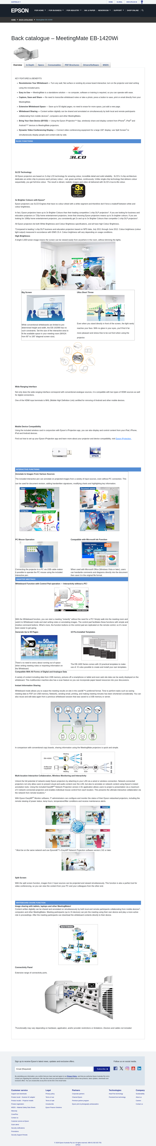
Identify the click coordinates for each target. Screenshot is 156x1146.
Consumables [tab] (54, 65)
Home (111, 2)
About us (139, 1097)
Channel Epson (77, 1097)
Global (119, 2)
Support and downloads (19, 1094)
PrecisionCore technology (117, 1097)
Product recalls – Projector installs (22, 1100)
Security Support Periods (19, 1135)
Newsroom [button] (103, 10)
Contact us (14, 1118)
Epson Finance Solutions (54, 1107)
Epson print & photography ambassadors (85, 1104)
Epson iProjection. (123, 439)
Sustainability (140, 1094)
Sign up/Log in (131, 2)
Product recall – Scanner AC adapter (23, 1097)
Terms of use (50, 1097)
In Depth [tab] (30, 65)
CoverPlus (14, 1114)
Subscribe (101, 1069)
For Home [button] (39, 10)
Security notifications (18, 1128)
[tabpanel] (78, 553)
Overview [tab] (17, 65)
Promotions (15, 1131)
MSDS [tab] (105, 65)
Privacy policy (50, 1094)
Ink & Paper (89, 10)
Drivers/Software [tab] (91, 65)
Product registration (17, 1104)
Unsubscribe (50, 1104)
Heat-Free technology (116, 1094)
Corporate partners (78, 1094)
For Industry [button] (73, 10)
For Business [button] (55, 10)
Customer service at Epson (20, 1121)
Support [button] (118, 10)
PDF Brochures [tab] (72, 65)
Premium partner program (80, 1100)
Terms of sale (50, 1100)
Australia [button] (15, 2)
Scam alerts (15, 1124)
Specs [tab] (41, 65)
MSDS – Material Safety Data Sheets (23, 1107)
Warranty (14, 1111)
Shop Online (133, 10)
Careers (138, 1100)
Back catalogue (26, 20)
